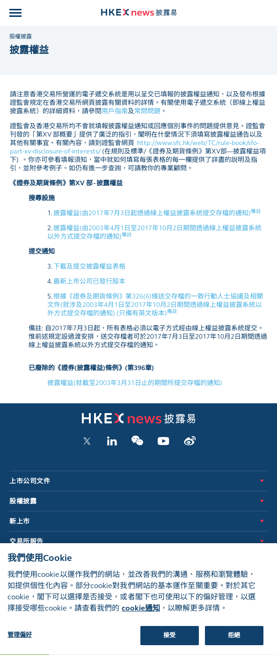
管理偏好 (19, 640)
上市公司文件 (29, 481)
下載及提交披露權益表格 (89, 266)
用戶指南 (115, 111)
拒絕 (234, 641)
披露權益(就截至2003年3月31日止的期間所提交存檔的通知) (134, 383)
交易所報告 (26, 542)
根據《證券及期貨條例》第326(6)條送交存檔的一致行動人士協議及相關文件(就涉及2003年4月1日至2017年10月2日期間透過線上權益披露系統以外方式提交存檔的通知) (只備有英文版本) (155, 304)
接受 (169, 641)
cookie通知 (141, 613)
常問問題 (147, 111)
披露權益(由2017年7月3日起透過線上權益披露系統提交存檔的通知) (157, 213)
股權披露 (20, 36)
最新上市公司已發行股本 (89, 281)
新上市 (19, 521)
